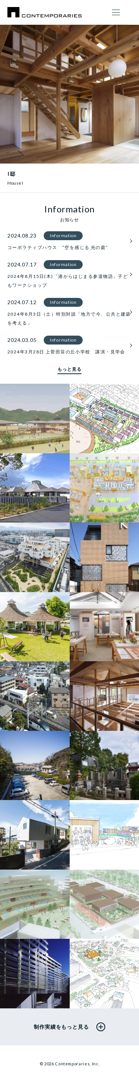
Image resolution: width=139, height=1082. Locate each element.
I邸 (11, 174)
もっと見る (69, 369)
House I (15, 183)
